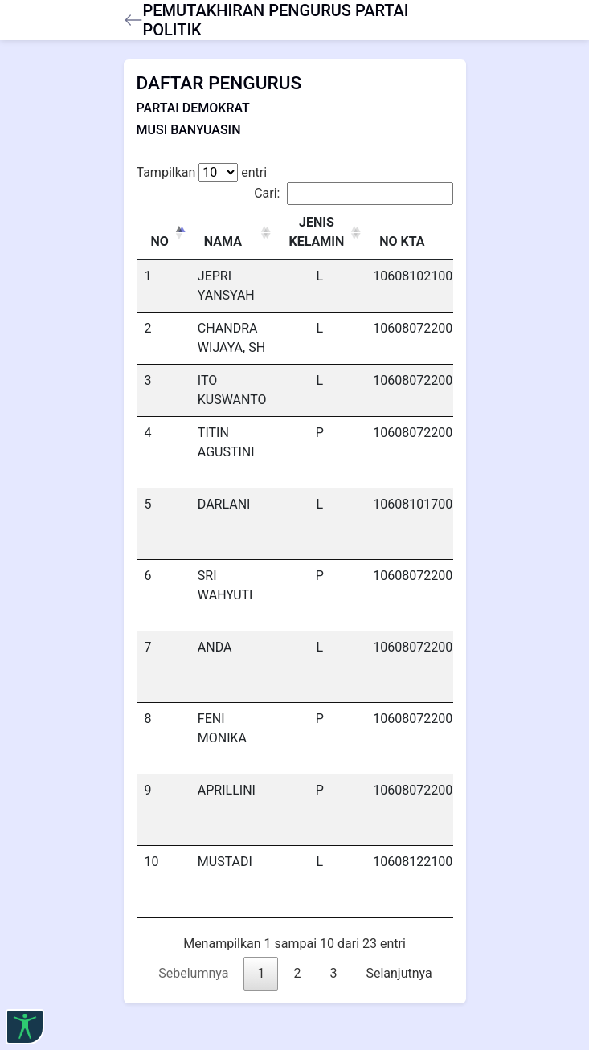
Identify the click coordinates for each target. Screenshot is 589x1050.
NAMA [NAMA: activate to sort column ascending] (223, 241)
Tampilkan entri (202, 172)
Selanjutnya (399, 973)
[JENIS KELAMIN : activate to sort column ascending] (320, 232)
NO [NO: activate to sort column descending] (160, 241)
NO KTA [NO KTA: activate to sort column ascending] (401, 241)
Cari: (353, 193)
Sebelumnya (193, 973)
